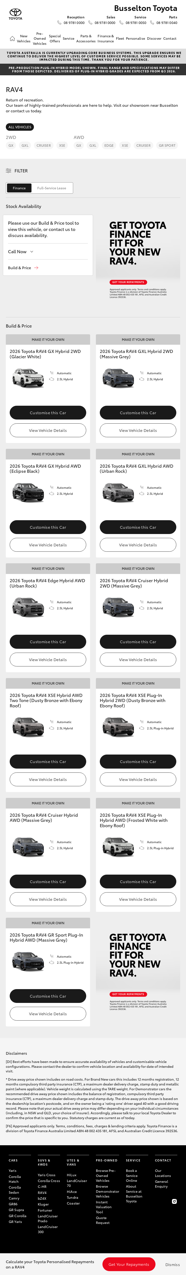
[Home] (12, 38)
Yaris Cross (47, 1174)
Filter (21, 170)
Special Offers (55, 38)
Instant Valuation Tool (104, 1206)
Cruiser (44, 145)
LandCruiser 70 (77, 1183)
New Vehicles (24, 38)
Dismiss (172, 1264)
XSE (62, 145)
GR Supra (16, 1209)
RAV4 (42, 1192)
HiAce (72, 1191)
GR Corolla (17, 1215)
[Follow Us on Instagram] (174, 1201)
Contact (169, 38)
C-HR (42, 1186)
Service (68, 38)
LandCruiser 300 (48, 1229)
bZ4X (42, 1198)
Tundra (72, 1197)
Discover (154, 38)
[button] (23, 267)
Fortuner (45, 1210)
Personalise (135, 38)
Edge (109, 145)
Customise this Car (48, 412)
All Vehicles (19, 126)
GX (10, 145)
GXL (25, 145)
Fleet (120, 38)
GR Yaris (15, 1221)
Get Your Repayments (128, 1264)
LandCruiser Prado (48, 1218)
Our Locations (163, 1173)
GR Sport (167, 145)
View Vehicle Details (48, 430)
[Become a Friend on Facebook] (158, 1201)
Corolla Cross (49, 1180)
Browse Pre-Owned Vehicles (106, 1175)
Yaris (12, 1170)
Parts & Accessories (86, 38)
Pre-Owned (106, 1160)
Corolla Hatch (15, 1179)
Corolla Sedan (15, 1189)
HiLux (71, 1174)
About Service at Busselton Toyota (134, 1193)
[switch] (39, 188)
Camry (14, 1198)
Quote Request (102, 1220)
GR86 (13, 1203)
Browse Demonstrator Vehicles (107, 1191)
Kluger (43, 1204)
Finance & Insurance (106, 38)
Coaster (73, 1203)
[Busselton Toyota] (15, 14)
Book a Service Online (132, 1175)
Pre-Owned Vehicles (39, 38)
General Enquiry (161, 1184)
